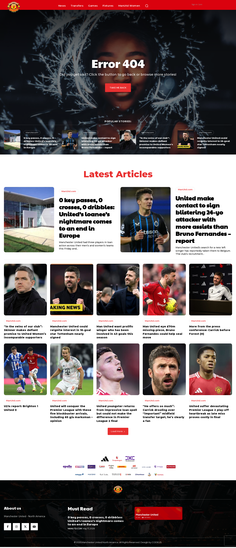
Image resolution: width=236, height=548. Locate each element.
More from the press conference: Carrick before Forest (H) (209, 331)
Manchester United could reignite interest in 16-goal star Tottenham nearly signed (213, 142)
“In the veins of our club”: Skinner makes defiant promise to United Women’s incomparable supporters (156, 142)
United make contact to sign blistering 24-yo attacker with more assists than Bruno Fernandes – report (98, 142)
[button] (146, 5)
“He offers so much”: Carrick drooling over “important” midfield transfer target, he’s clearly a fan (163, 415)
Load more (118, 432)
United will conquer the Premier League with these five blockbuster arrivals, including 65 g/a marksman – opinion (71, 415)
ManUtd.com (32, 132)
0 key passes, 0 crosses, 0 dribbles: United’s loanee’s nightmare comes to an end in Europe (40, 142)
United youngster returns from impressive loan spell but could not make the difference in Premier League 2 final (117, 415)
